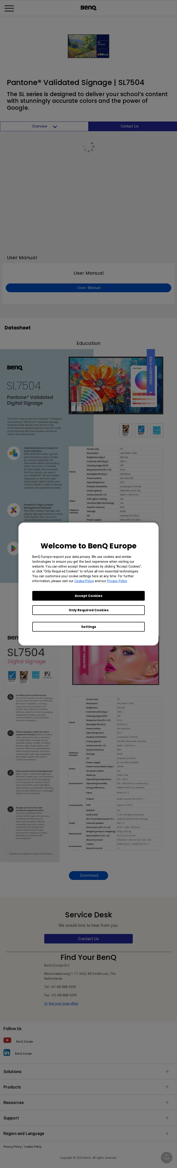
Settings (88, 626)
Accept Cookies (88, 595)
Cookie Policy (84, 581)
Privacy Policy (117, 581)
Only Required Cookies (89, 610)
